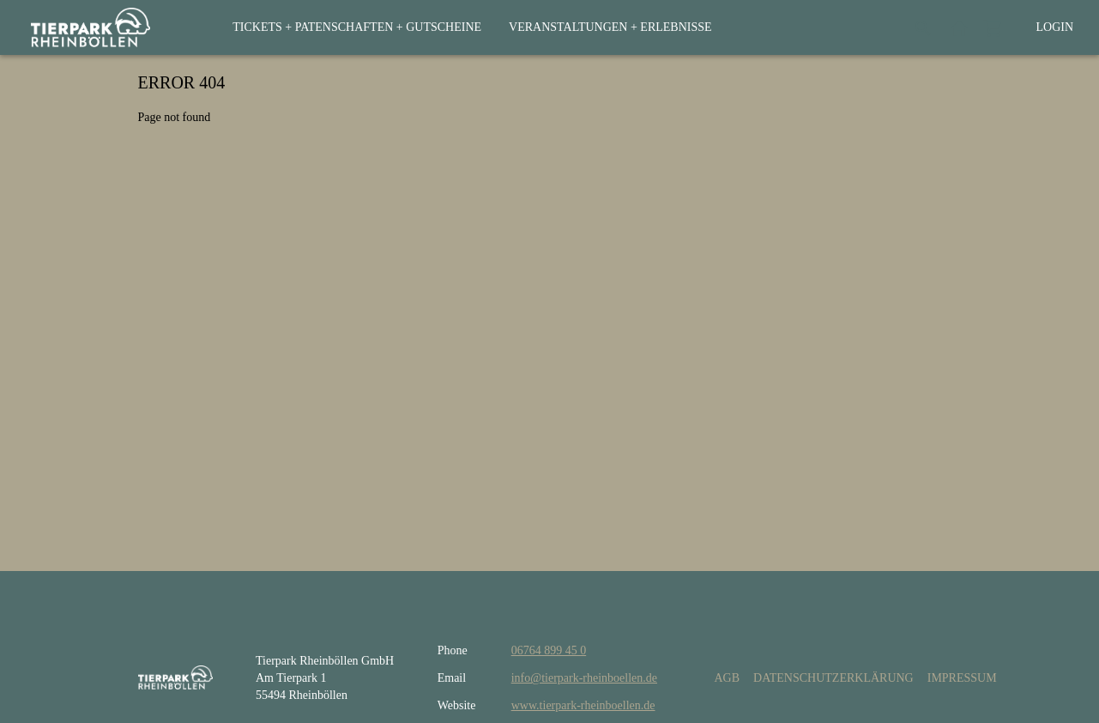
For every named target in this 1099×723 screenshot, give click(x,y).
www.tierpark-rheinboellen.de (583, 705)
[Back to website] (959, 27)
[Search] (923, 27)
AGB (727, 677)
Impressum (962, 677)
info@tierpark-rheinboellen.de (584, 677)
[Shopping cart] (993, 27)
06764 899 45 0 (549, 650)
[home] (90, 27)
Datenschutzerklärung (833, 677)
